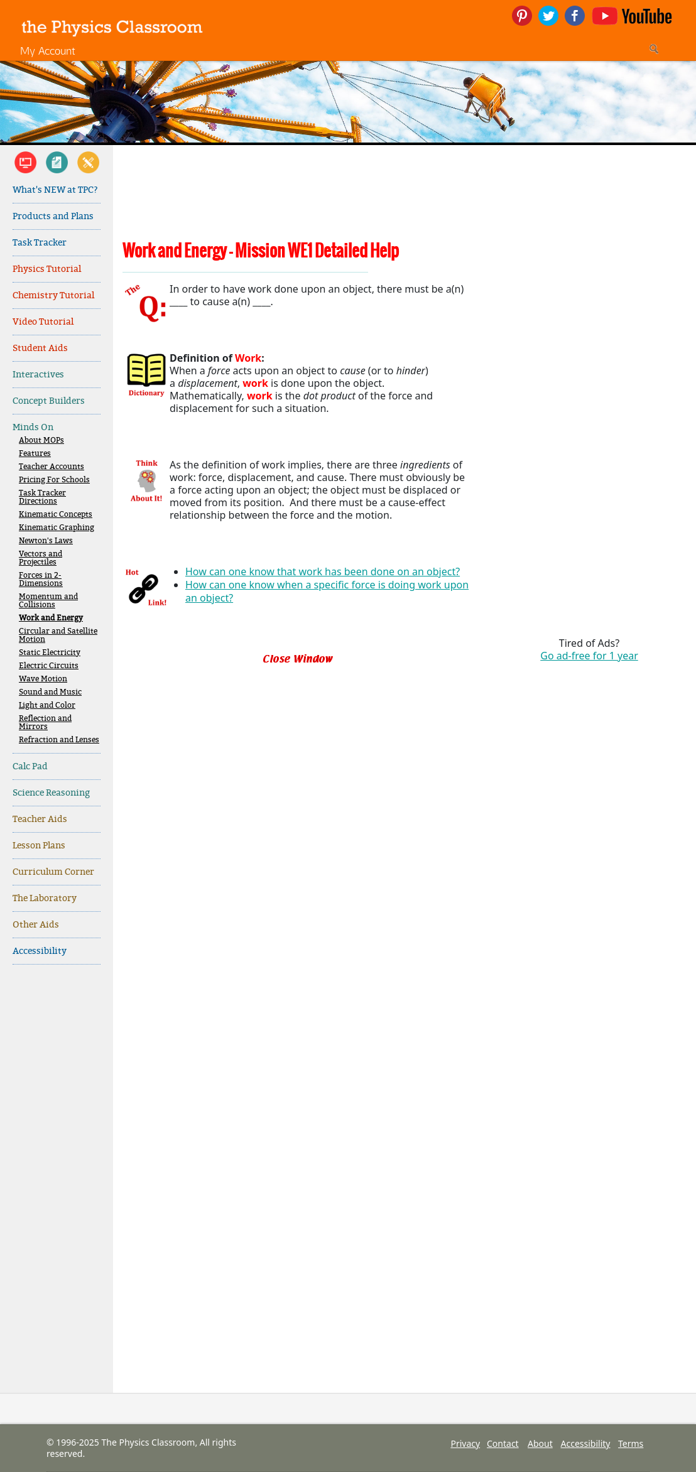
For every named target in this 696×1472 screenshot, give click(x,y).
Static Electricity (49, 653)
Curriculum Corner (53, 872)
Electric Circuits (49, 666)
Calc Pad (30, 766)
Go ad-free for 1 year (589, 656)
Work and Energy (51, 618)
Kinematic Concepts (55, 515)
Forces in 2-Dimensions (41, 579)
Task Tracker (40, 242)
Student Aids (40, 348)
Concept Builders (49, 401)
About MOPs (41, 440)
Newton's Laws (46, 541)
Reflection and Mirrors (45, 723)
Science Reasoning (51, 792)
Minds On (33, 427)
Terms (630, 1443)
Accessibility (40, 951)
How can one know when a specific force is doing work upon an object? (327, 591)
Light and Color (47, 705)
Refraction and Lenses (59, 740)
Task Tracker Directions (42, 497)
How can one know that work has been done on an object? (322, 571)
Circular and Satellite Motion (58, 635)
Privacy (465, 1443)
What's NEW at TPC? (55, 190)
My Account (47, 50)
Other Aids (36, 924)
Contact (503, 1443)
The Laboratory (45, 898)
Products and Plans (53, 216)
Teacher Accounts (51, 467)
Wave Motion (43, 679)
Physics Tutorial (47, 269)
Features (35, 454)
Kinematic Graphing (56, 528)
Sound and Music (50, 692)
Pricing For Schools (54, 480)
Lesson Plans (39, 845)
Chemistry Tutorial (53, 295)
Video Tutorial (43, 322)
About (540, 1443)
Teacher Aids (40, 819)
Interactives (38, 374)
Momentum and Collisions (48, 601)
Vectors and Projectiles (40, 558)
